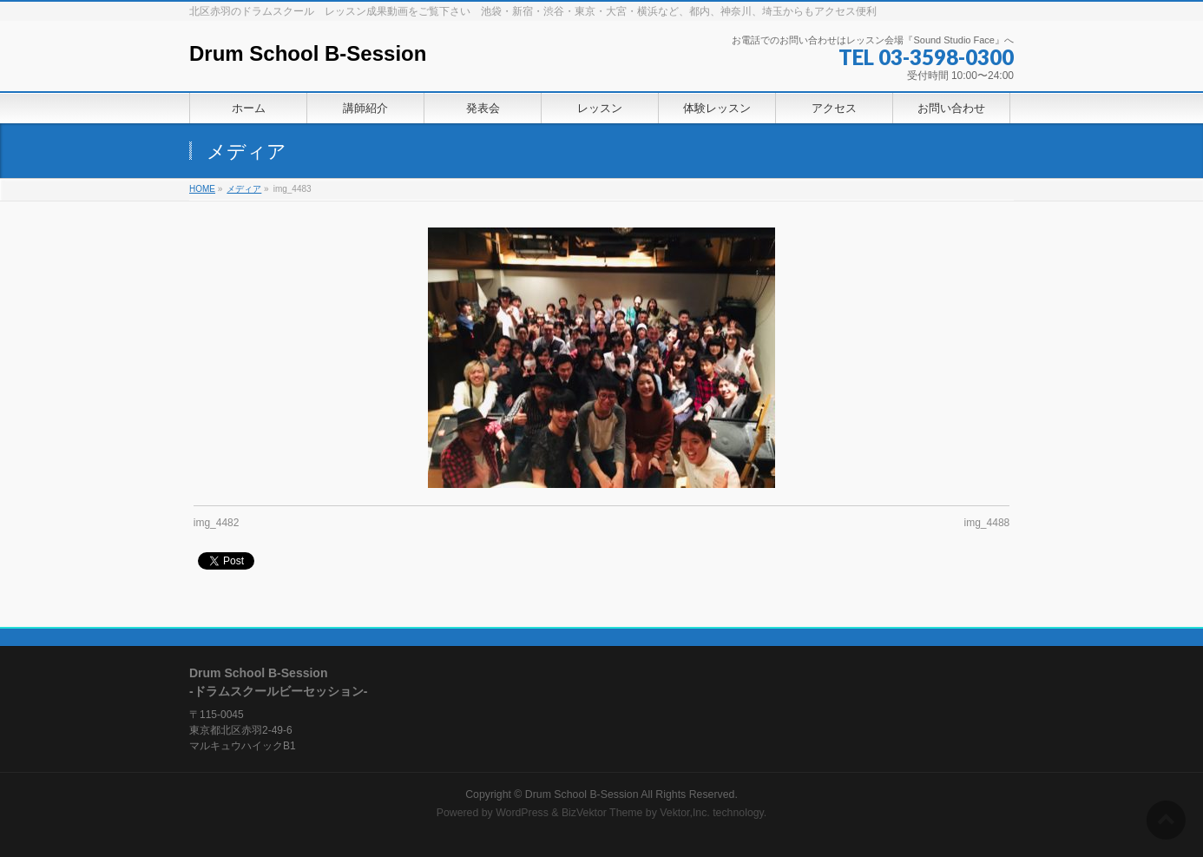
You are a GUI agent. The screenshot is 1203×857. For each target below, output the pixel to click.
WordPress (522, 813)
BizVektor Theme (602, 813)
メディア (244, 189)
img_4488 (987, 523)
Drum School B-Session (307, 53)
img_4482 (217, 523)
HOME (202, 189)
